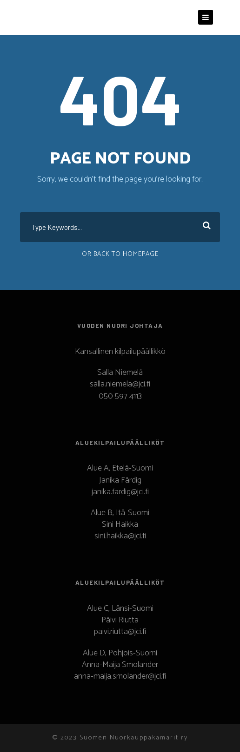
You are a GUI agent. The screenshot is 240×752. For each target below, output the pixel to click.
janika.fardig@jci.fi (120, 492)
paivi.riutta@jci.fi (120, 632)
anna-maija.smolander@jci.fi (120, 676)
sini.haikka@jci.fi (120, 536)
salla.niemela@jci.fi (120, 384)
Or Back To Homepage (120, 254)
